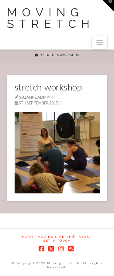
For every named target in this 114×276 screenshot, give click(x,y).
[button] (99, 42)
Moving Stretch (51, 18)
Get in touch (57, 240)
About (85, 236)
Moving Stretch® (56, 236)
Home (28, 236)
